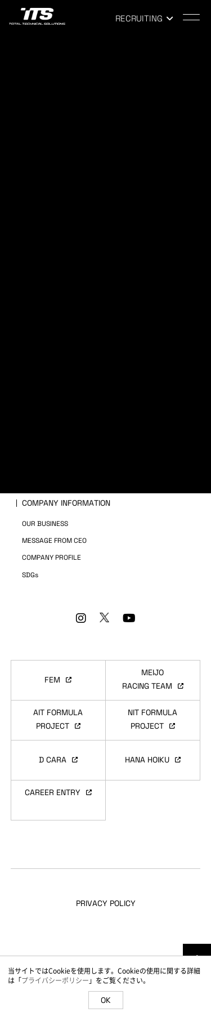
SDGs (30, 574)
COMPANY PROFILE (51, 557)
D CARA (58, 760)
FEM (57, 680)
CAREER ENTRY (58, 792)
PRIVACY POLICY (106, 903)
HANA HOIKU (153, 760)
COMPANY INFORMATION (66, 503)
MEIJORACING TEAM (152, 679)
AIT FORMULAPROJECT (58, 719)
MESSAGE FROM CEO (54, 540)
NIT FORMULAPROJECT (152, 719)
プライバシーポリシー (55, 980)
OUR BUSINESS (45, 523)
